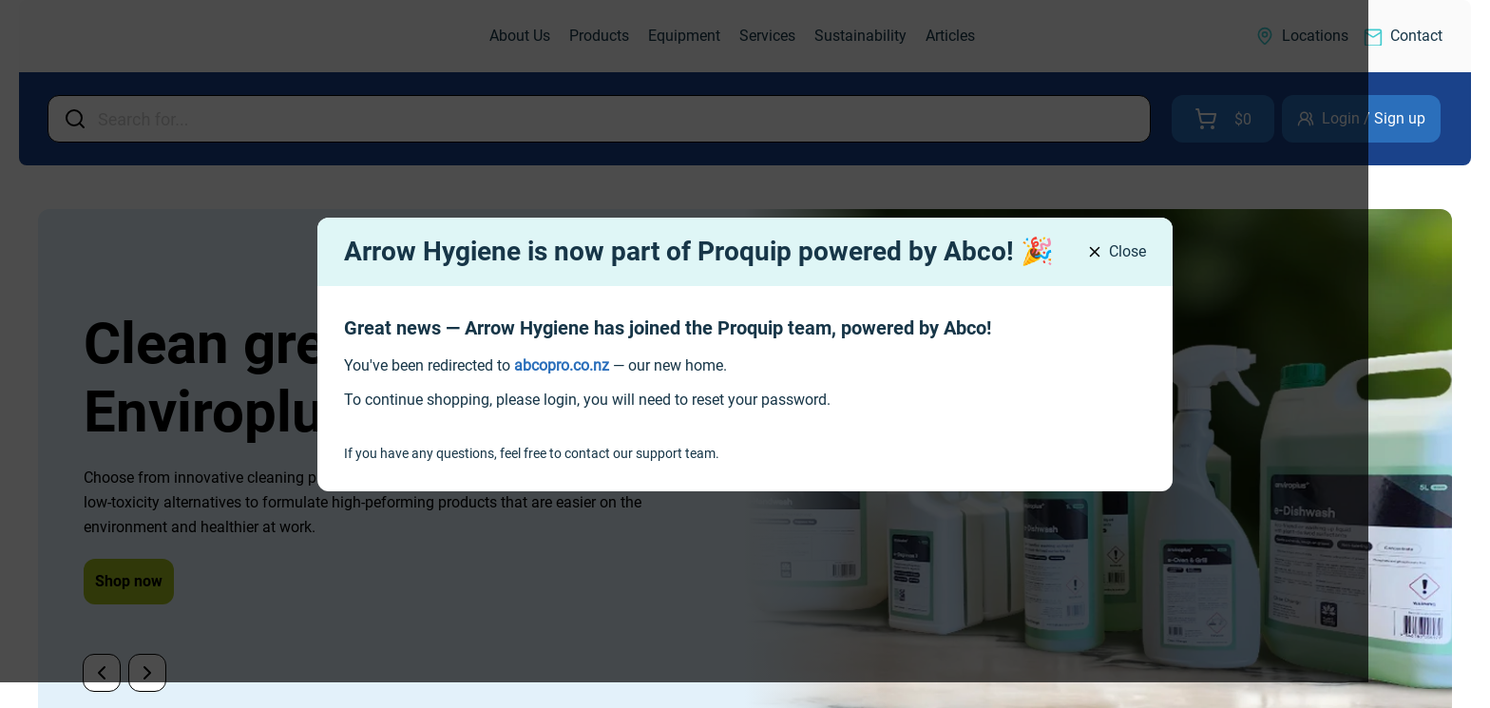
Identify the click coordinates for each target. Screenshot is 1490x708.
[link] (561, 365)
